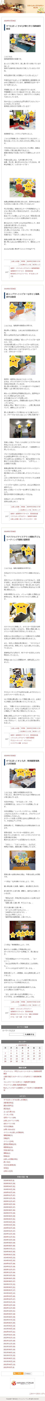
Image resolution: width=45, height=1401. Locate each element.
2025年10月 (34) (9, 1204)
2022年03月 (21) (9, 1332)
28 (5, 1061)
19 (34, 1056)
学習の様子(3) (8, 1150)
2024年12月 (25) (9, 1234)
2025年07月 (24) (9, 1213)
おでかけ (25, 743)
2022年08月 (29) (9, 1317)
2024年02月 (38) (9, 1263)
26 (34, 1059)
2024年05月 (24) (9, 1255)
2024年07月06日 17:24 (33, 728)
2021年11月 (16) (9, 1344)
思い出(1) (7, 1162)
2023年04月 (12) (9, 1293)
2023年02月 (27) (9, 1299)
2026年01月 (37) (9, 1195)
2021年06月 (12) (9, 1358)
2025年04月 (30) (9, 1222)
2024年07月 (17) (9, 1249)
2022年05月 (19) (9, 1326)
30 (17, 1061)
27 (40, 1059)
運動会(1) (7, 1153)
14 (5, 1056)
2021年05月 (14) (9, 1361)
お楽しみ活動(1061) (11, 1159)
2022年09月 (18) (9, 1314)
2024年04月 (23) (9, 1258)
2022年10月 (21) (9, 1311)
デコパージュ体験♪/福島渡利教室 (15, 1085)
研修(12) (6, 1156)
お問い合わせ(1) (9, 1129)
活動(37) (6, 1138)
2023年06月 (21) (9, 1287)
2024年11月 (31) (9, 1237)
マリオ (25, 1017)
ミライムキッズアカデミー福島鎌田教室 (27, 268)
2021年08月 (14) (9, 1352)
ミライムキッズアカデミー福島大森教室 (22, 737)
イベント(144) (9, 1141)
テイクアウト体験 (16, 743)
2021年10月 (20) (9, 1346)
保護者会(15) (8, 1147)
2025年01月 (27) (9, 1231)
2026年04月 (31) (9, 1186)
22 (11, 1059)
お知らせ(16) (8, 1171)
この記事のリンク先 (25, 264)
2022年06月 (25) (9, 1323)
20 (40, 1056)
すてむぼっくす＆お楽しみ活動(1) (15, 1100)
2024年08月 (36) (9, 1246)
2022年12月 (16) (9, 1305)
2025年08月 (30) (9, 1210)
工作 (12, 276)
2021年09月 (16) (9, 1349)
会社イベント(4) (9, 1123)
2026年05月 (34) (9, 1183)
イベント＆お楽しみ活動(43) (14, 1132)
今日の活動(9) (8, 1126)
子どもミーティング (16, 740)
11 (28, 1053)
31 (22, 1061)
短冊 (20, 1017)
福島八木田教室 (33, 1014)
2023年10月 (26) (9, 1275)
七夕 (17, 1017)
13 (40, 1053)
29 (11, 1061)
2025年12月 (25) (9, 1198)
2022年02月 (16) (9, 1335)
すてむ (13, 1017)
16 (17, 1056)
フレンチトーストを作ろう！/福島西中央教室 (19, 1082)
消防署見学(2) (8, 1103)
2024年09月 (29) (9, 1243)
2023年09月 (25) (9, 1278)
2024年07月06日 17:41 (33, 261)
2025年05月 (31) (9, 1219)
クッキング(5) (8, 1114)
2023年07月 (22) (9, 1284)
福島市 (13, 268)
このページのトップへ (37, 1394)
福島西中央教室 (32, 516)
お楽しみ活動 (15, 261)
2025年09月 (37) (9, 1207)
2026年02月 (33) (9, 1192)
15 (11, 1056)
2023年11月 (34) (9, 1272)
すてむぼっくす (33, 273)
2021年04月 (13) (9, 1364)
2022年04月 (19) (9, 1329)
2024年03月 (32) (9, 1260)
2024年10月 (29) (9, 1240)
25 (28, 1059)
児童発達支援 (29, 271)
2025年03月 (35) (9, 1225)
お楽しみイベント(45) (11, 1120)
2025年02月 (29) (9, 1228)
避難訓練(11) (8, 1135)
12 (34, 1053)
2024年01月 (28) (9, 1266)
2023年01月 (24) (9, 1302)
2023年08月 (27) (9, 1281)
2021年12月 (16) (9, 1341)
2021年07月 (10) (9, 1355)
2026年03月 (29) (9, 1189)
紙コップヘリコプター (26, 519)
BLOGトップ (36, 264)
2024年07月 (22, 1045)
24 (22, 1059)
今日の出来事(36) (10, 1165)
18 (28, 1056)
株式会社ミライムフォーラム (19, 273)
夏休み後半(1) (8, 1106)
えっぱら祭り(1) (9, 1112)
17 (22, 1056)
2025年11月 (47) (9, 1201)
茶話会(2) (7, 1109)
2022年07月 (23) (9, 1320)
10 (22, 1053)
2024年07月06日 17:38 (33, 506)
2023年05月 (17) (9, 1290)
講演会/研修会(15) (10, 1144)
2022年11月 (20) (9, 1308)
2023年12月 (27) (9, 1269)
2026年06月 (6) (9, 1180)
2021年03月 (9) (9, 1367)
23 (17, 1059)
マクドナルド (28, 740)
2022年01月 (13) (9, 1338)
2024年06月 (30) (9, 1252)
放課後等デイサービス (17, 271)
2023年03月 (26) (9, 1296)
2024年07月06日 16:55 (33, 1002)
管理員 (23, 261)
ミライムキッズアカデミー (18, 516)
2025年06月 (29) (9, 1216)
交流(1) (6, 1168)
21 (5, 1059)
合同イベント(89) (10, 1117)
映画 (29, 1017)
